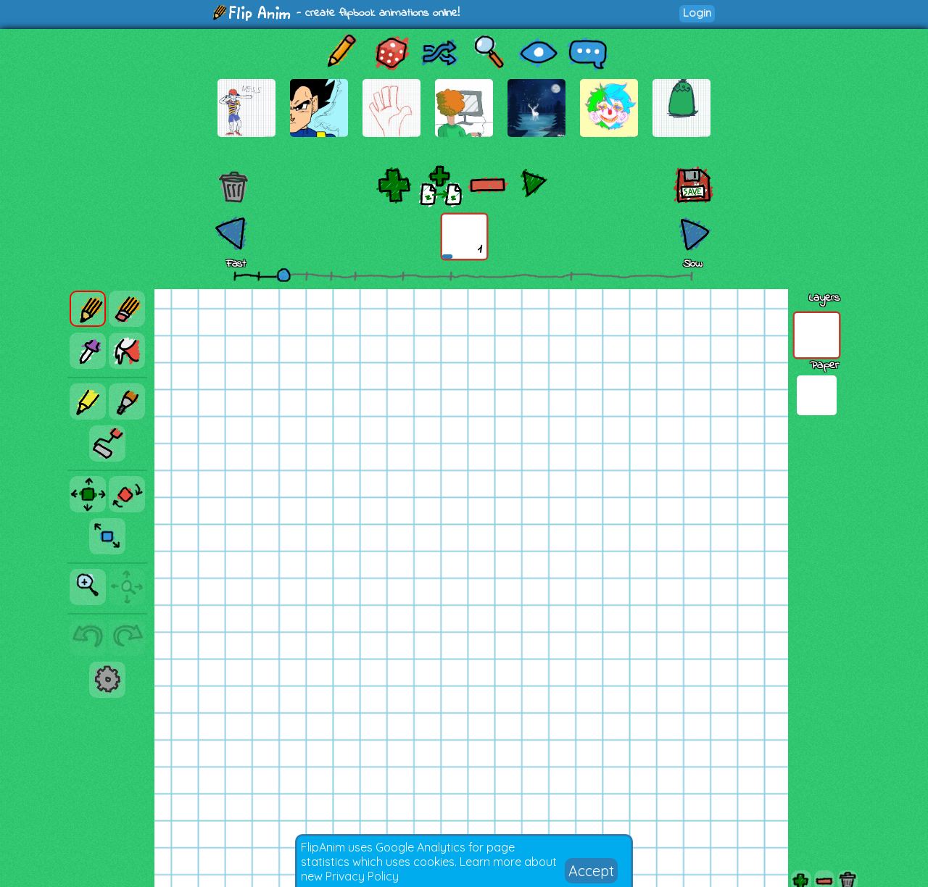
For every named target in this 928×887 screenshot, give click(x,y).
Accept (591, 871)
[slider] (283, 274)
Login (697, 13)
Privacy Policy (362, 876)
